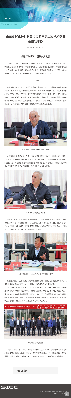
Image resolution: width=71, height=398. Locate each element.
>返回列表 (22, 371)
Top (67, 394)
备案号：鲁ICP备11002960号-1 (62, 393)
